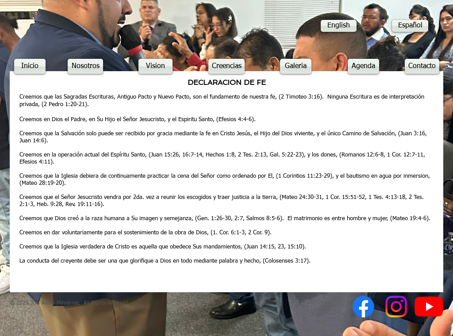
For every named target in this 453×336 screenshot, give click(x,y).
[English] (339, 26)
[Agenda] (363, 66)
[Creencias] (226, 66)
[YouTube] (429, 306)
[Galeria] (295, 66)
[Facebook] (363, 306)
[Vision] (155, 66)
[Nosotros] (85, 66)
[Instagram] (396, 306)
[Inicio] (30, 66)
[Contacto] (422, 66)
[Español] (410, 26)
